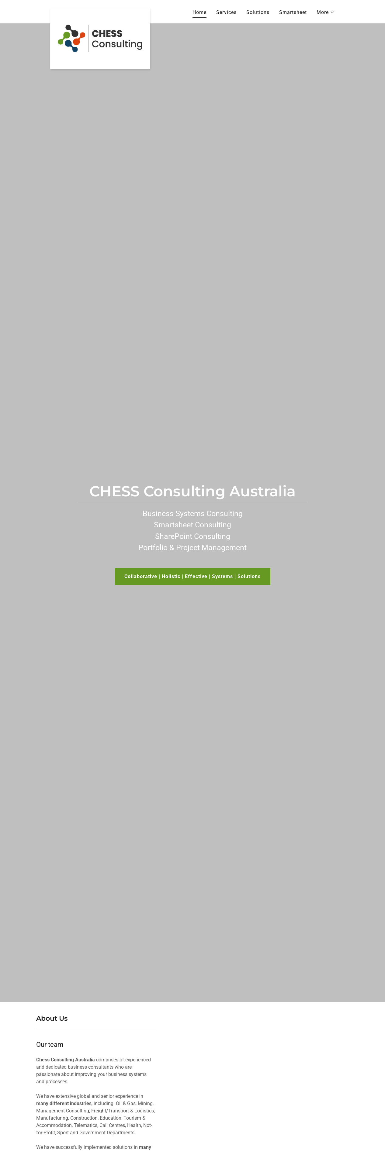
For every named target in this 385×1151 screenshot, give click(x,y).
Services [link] (226, 12)
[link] (100, 10)
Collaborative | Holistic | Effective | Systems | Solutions (192, 576)
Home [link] (199, 12)
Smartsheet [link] (293, 12)
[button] (326, 12)
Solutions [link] (257, 12)
